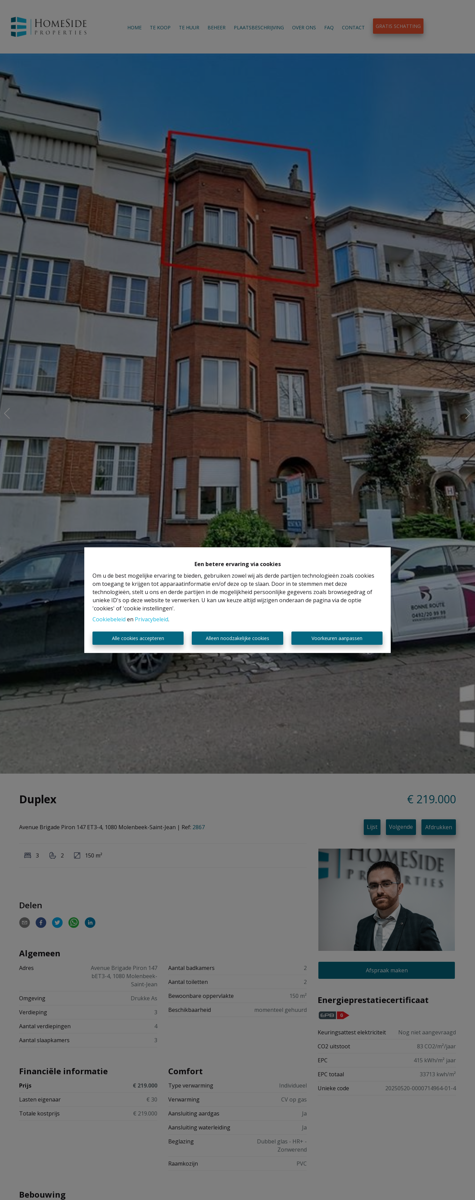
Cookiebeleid (109, 619)
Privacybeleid (151, 619)
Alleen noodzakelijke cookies (237, 638)
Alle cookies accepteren (138, 638)
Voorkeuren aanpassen (337, 638)
